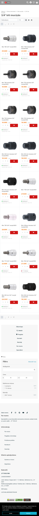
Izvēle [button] (10, 513)
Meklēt (19, 330)
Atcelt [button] (35, 503)
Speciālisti (19, 350)
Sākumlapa (19, 326)
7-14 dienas (8, 388)
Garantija (6, 449)
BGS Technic (8, 395)
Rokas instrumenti (11, 11)
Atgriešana (7, 464)
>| (13, 24)
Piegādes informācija (10, 436)
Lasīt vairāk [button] (5, 509)
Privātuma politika (9, 440)
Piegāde (19, 334)
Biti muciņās (20, 11)
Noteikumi (7, 444)
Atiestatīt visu (32, 361)
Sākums (3, 11)
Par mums (19, 346)
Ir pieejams (8, 386)
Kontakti (19, 338)
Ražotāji (19, 342)
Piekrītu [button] (28, 513)
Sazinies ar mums (9, 459)
